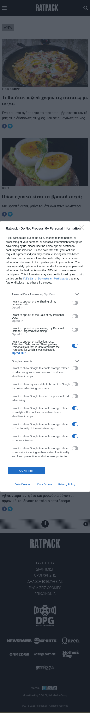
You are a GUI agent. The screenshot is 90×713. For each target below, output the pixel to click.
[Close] (82, 228)
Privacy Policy (66, 484)
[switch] (75, 303)
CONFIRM (26, 470)
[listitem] (45, 294)
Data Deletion (23, 484)
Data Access (44, 484)
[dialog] (45, 356)
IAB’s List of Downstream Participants (45, 278)
